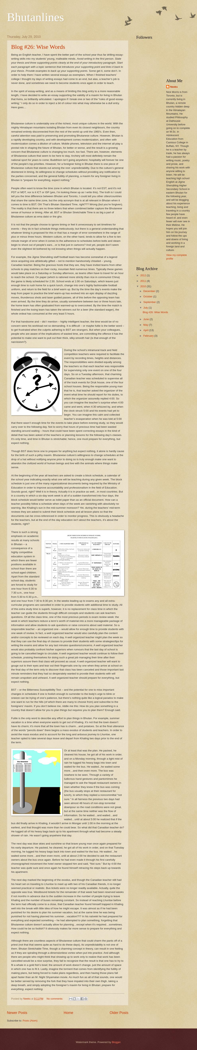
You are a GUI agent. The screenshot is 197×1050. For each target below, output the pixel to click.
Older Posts (119, 1013)
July (145, 307)
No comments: (55, 998)
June (146, 319)
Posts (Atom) (30, 1020)
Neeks (174, 86)
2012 (143, 275)
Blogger (116, 1042)
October (148, 296)
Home (68, 1013)
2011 (143, 280)
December (149, 291)
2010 (143, 286)
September (150, 302)
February (148, 335)
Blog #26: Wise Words (38, 46)
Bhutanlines (35, 17)
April (146, 330)
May (146, 324)
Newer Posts (17, 1013)
